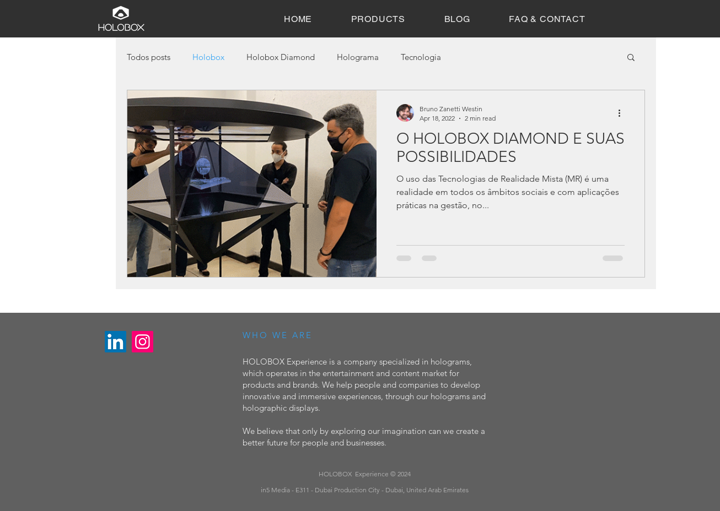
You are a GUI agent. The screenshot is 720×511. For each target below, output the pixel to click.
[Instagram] (142, 341)
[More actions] (623, 112)
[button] (631, 58)
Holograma (358, 57)
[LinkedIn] (115, 341)
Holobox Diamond (280, 57)
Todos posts (148, 57)
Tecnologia (421, 57)
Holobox (208, 57)
